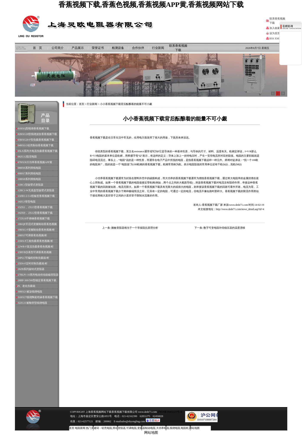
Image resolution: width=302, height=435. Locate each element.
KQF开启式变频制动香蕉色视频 (38, 224)
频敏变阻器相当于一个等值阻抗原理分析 (134, 227)
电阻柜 (185, 428)
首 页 (37, 48)
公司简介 (58, 48)
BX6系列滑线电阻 (30, 167)
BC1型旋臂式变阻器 (31, 184)
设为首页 (275, 33)
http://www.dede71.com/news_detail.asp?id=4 (240, 209)
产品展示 (78, 48)
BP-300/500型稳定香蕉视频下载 (38, 280)
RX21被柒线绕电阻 (31, 291)
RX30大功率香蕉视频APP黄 (36, 162)
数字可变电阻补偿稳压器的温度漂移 (224, 227)
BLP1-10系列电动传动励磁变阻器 (39, 274)
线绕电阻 (175, 428)
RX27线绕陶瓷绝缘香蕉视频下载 (39, 297)
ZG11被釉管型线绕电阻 (33, 302)
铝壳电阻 (107, 428)
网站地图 (194, 428)
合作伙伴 (138, 48)
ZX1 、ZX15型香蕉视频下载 (36, 207)
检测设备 (118, 48)
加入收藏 (275, 28)
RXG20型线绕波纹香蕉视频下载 (38, 134)
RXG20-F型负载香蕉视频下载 (37, 139)
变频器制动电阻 (146, 428)
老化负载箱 (28, 285)
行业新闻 (158, 48)
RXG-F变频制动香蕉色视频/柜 (37, 229)
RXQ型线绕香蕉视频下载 (34, 128)
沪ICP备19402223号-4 (169, 411)
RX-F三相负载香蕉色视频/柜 (36, 240)
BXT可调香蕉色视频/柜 (33, 235)
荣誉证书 (98, 48)
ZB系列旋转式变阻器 (32, 269)
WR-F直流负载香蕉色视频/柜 (36, 246)
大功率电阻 (162, 428)
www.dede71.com (238, 204)
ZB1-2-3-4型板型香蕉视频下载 (37, 195)
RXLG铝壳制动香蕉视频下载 (36, 145)
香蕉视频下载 (116, 151)
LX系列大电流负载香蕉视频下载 (39, 150)
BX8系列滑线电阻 (30, 179)
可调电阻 (131, 428)
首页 (81, 104)
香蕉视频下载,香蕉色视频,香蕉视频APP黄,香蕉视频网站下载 (150, 4)
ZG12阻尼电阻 (28, 156)
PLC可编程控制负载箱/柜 (34, 257)
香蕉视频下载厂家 (212, 204)
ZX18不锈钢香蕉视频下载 (35, 218)
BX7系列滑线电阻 (30, 173)
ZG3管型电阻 (28, 201)
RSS (272, 38)
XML (278, 38)
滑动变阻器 (119, 428)
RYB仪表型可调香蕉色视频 (36, 252)
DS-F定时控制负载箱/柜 (33, 263)
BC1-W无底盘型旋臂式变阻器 (37, 190)
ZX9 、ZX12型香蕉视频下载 (36, 212)
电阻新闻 (80, 428)
